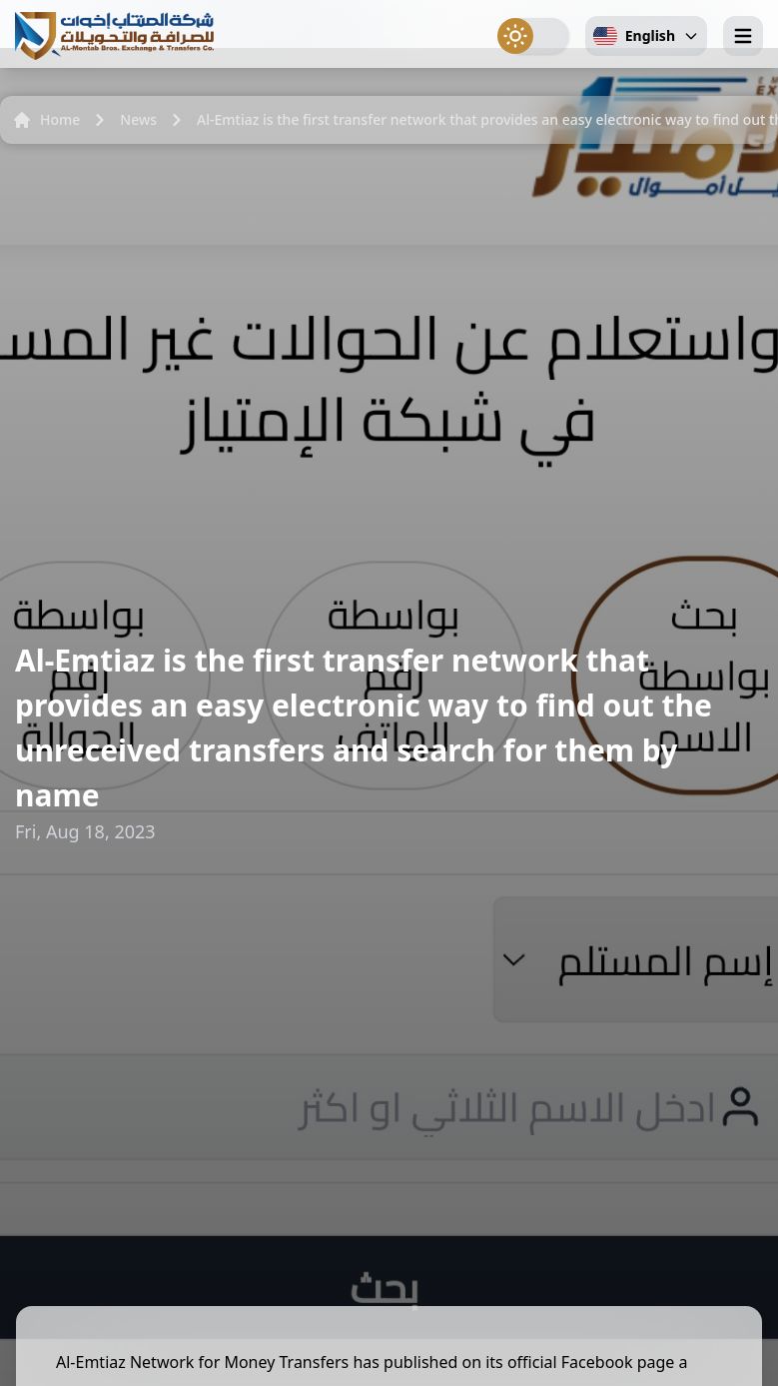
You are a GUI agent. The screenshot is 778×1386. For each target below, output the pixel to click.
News (138, 119)
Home (46, 120)
